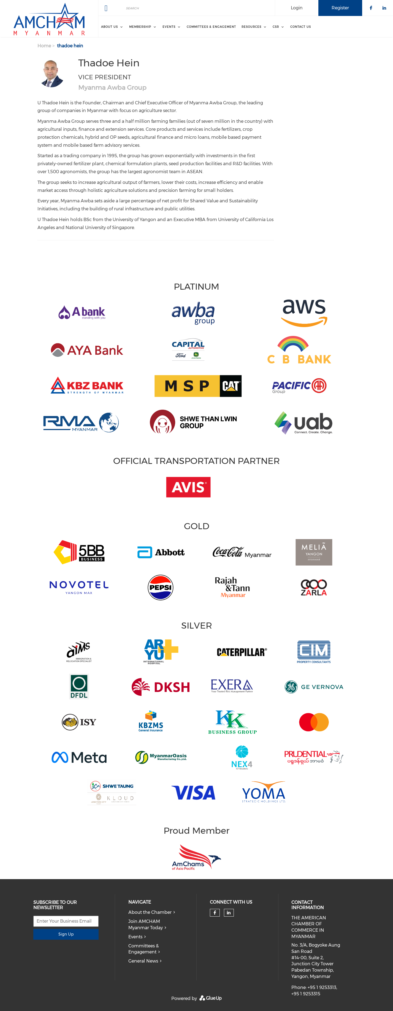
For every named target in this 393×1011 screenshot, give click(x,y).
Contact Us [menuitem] (300, 27)
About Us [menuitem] (109, 27)
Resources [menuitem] (251, 27)
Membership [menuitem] (140, 27)
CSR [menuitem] (276, 27)
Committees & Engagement (143, 949)
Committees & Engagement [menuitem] (211, 27)
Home (44, 45)
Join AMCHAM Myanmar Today (145, 924)
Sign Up (66, 934)
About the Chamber (150, 912)
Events (135, 936)
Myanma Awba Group (112, 87)
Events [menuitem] (168, 27)
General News (143, 961)
